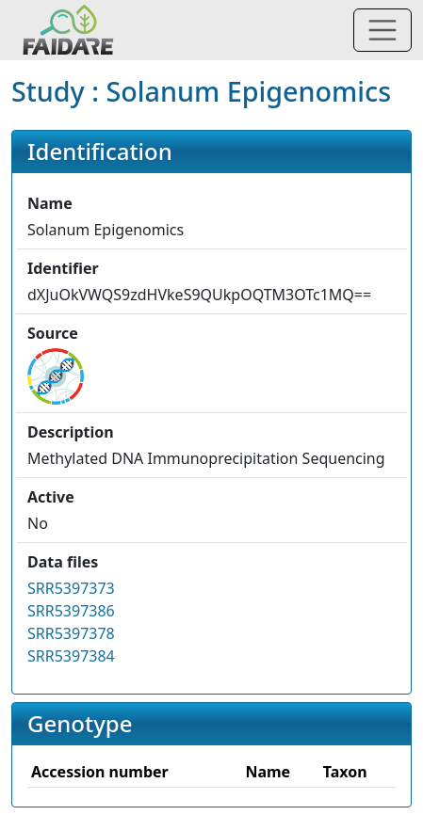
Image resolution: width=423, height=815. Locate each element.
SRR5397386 (71, 610)
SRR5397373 (71, 588)
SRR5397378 (71, 633)
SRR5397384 (71, 656)
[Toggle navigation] (382, 30)
